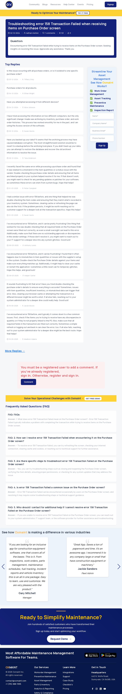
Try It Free (83, 13)
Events (80, 4)
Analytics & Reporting (44, 689)
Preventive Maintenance (45, 677)
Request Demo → (61, 639)
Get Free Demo (93, 398)
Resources (56, 4)
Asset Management (43, 681)
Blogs (45, 4)
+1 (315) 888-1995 (13, 684)
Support (66, 677)
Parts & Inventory (42, 685)
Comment (28, 382)
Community (34, 4)
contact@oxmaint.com (16, 681)
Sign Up (102, 145)
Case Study (68, 681)
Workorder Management (45, 673)
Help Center (69, 4)
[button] (3, 566)
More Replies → (15, 351)
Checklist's (68, 685)
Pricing (90, 4)
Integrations (68, 673)
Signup (110, 4)
